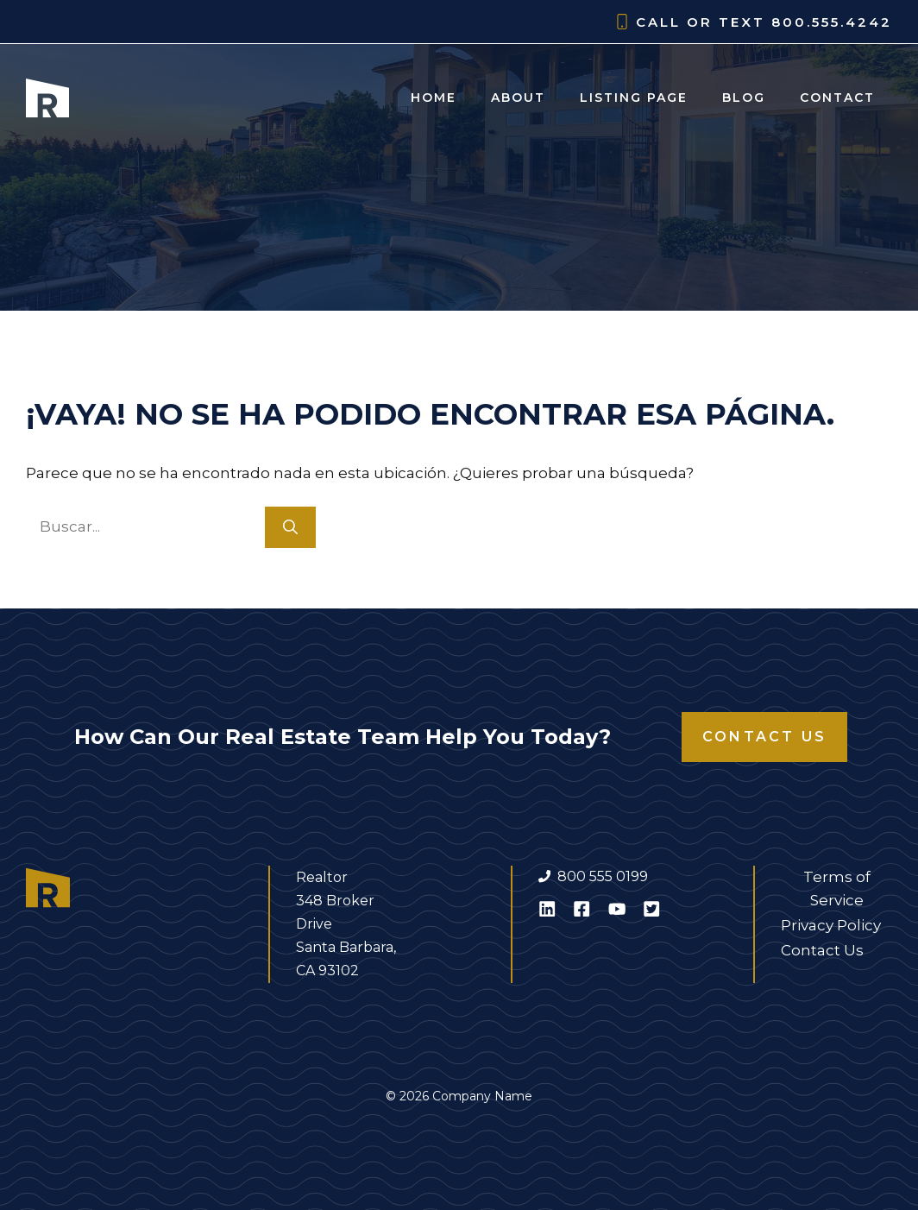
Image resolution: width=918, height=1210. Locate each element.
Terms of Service (837, 888)
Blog (743, 97)
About (518, 97)
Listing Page (634, 97)
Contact (837, 97)
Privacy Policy (831, 925)
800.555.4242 (831, 22)
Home (433, 97)
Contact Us (764, 736)
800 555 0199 (602, 876)
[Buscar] (290, 527)
